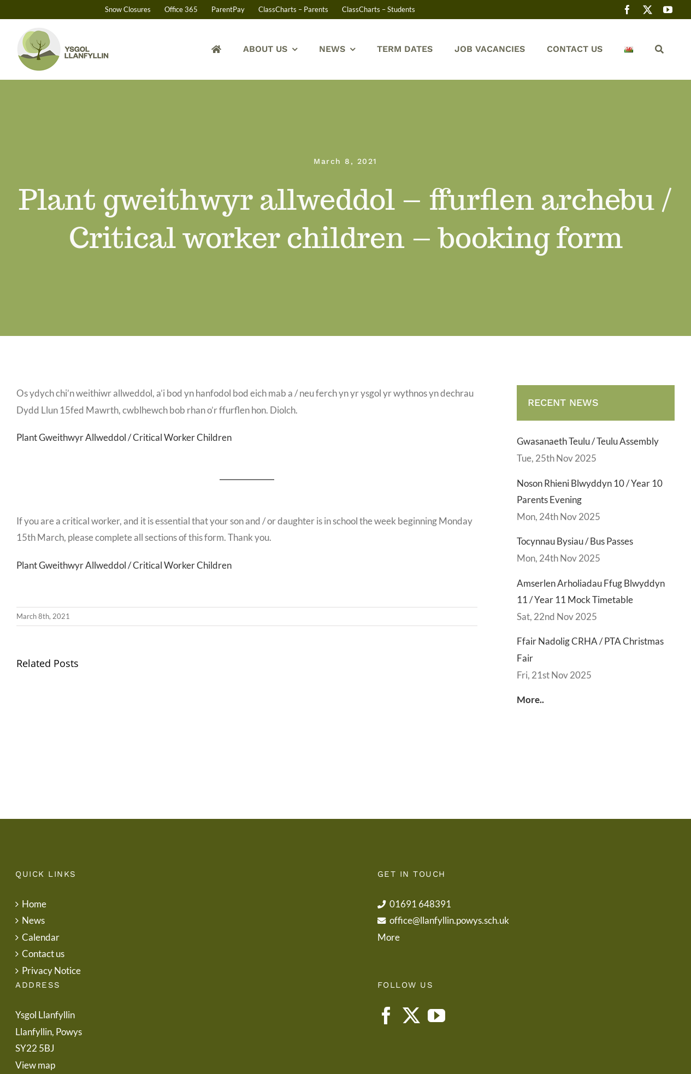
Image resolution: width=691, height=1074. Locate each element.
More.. (530, 699)
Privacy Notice (51, 970)
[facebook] (627, 9)
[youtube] (667, 9)
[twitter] (647, 9)
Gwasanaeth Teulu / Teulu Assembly (588, 441)
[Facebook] (386, 1015)
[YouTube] (436, 1015)
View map (35, 1065)
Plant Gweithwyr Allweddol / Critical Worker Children (124, 437)
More (388, 937)
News (33, 920)
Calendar (41, 937)
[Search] (659, 49)
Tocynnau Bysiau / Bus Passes (575, 541)
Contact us (43, 953)
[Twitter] (411, 1015)
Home (34, 904)
